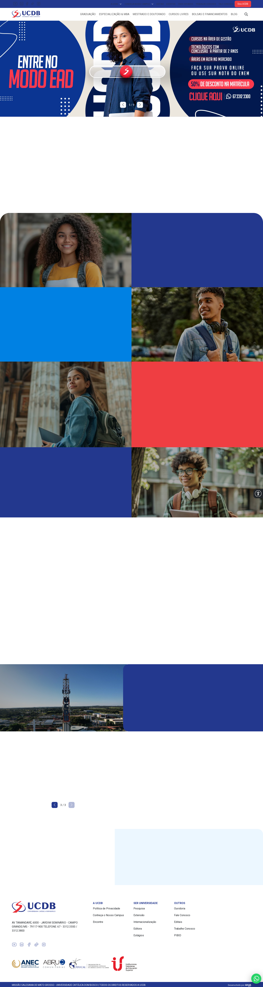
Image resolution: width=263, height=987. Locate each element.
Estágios (139, 936)
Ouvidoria (179, 909)
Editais (160, 4)
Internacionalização (145, 923)
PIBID (177, 936)
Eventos (170, 4)
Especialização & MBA (114, 14)
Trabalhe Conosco (206, 4)
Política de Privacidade (106, 909)
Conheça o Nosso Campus (108, 916)
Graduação (88, 14)
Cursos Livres (179, 14)
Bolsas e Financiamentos (209, 14)
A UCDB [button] (116, 4)
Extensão (139, 916)
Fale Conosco (226, 4)
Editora (138, 929)
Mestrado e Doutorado (149, 14)
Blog (234, 14)
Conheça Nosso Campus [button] (139, 4)
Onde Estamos (185, 4)
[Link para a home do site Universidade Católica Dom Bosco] (50, 908)
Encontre (98, 923)
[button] (258, 493)
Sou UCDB (243, 4)
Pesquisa (139, 909)
